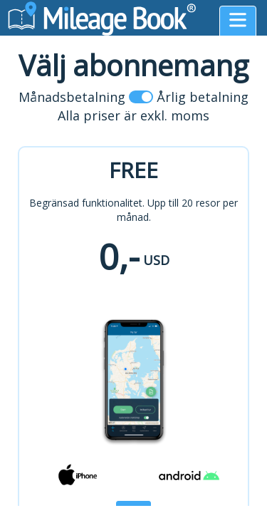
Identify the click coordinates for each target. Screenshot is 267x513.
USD (156, 260)
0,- (119, 256)
